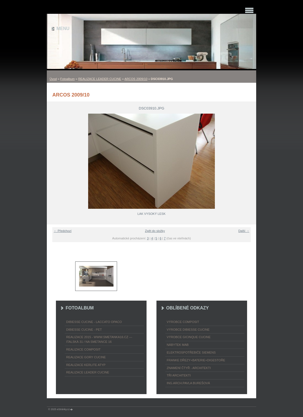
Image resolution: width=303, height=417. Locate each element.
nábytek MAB (178, 344)
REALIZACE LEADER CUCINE (99, 79)
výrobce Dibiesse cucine (188, 329)
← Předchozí (63, 230)
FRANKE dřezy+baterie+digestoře (196, 360)
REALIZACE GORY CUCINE (86, 357)
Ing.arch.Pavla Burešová (188, 383)
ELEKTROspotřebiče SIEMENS (191, 352)
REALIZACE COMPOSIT (83, 349)
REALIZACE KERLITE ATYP (85, 365)
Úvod (53, 79)
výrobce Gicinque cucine (188, 337)
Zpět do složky (155, 230)
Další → (243, 230)
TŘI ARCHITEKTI (179, 375)
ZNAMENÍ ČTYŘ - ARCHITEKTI (189, 368)
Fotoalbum (67, 79)
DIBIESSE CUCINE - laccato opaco (94, 322)
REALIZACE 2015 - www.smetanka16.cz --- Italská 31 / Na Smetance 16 (99, 339)
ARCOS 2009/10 (136, 79)
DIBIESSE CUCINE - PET (84, 329)
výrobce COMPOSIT (183, 322)
